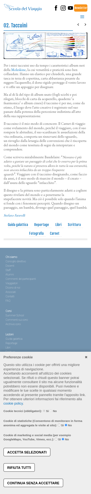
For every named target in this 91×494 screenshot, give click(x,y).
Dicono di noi (13, 287)
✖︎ (86, 357)
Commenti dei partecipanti (21, 279)
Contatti (10, 296)
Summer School (15, 315)
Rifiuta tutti (19, 468)
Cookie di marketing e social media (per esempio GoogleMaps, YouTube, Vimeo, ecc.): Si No (37, 437)
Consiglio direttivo (16, 261)
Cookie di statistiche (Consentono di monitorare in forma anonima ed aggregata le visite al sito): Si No (42, 423)
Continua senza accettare (33, 483)
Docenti (10, 265)
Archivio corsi (13, 324)
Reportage (41, 225)
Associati (11, 292)
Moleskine (18, 70)
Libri (58, 225)
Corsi (9, 311)
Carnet (54, 233)
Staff (8, 270)
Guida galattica (18, 225)
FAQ (8, 300)
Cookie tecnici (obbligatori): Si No (30, 411)
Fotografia (36, 233)
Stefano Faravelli (14, 215)
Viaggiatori (12, 283)
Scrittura (74, 225)
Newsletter (81, 8)
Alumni (10, 274)
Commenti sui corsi (17, 319)
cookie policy (13, 403)
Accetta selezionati (27, 452)
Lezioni (10, 334)
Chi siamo (11, 257)
